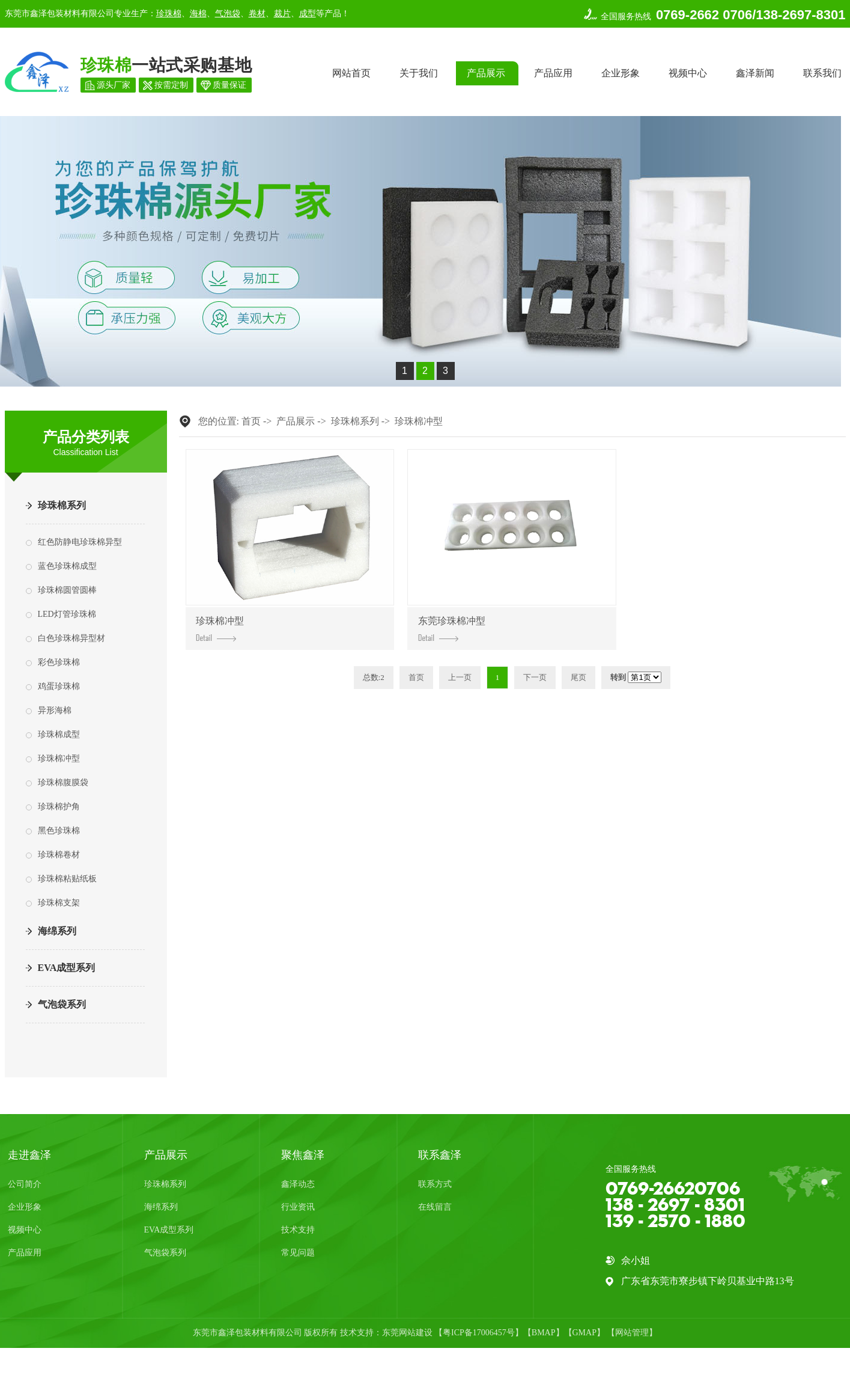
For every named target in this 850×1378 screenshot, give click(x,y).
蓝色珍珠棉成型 (67, 566)
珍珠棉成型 (59, 734)
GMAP (584, 1332)
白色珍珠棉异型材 (71, 638)
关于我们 (418, 73)
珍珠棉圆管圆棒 (67, 590)
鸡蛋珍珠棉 (59, 686)
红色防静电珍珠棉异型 (80, 542)
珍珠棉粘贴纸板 (67, 878)
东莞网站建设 (407, 1332)
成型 (307, 13)
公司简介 (24, 1184)
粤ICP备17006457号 (479, 1332)
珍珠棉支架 (59, 902)
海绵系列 (57, 931)
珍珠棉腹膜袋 (63, 782)
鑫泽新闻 (755, 73)
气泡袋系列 (62, 1004)
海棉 (198, 13)
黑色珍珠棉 (59, 830)
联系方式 (435, 1184)
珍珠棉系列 (62, 505)
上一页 (460, 677)
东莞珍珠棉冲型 (451, 629)
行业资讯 (298, 1206)
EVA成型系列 (67, 968)
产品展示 (486, 73)
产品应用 (553, 73)
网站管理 (632, 1332)
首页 (251, 421)
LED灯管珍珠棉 (67, 614)
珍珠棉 (168, 13)
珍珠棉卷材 (59, 854)
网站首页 (351, 73)
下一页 (535, 677)
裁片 (282, 13)
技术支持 (298, 1229)
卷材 (257, 13)
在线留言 (435, 1206)
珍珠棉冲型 (59, 758)
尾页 (578, 677)
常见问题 (298, 1252)
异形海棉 (54, 710)
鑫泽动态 (298, 1184)
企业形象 (620, 73)
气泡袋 (227, 13)
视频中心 (688, 73)
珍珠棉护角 (59, 806)
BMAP (544, 1332)
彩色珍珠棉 (59, 662)
